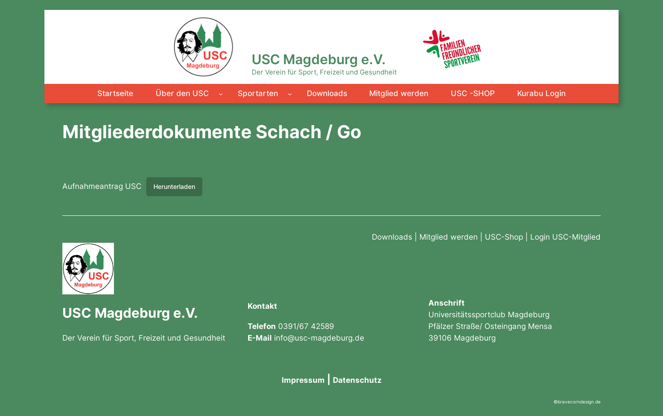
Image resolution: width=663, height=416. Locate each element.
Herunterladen (174, 186)
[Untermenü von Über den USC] (220, 93)
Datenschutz (357, 380)
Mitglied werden (448, 236)
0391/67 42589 (306, 326)
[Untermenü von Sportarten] (290, 93)
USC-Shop (504, 236)
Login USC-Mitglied (565, 236)
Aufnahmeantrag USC (101, 186)
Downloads (392, 236)
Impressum (303, 380)
